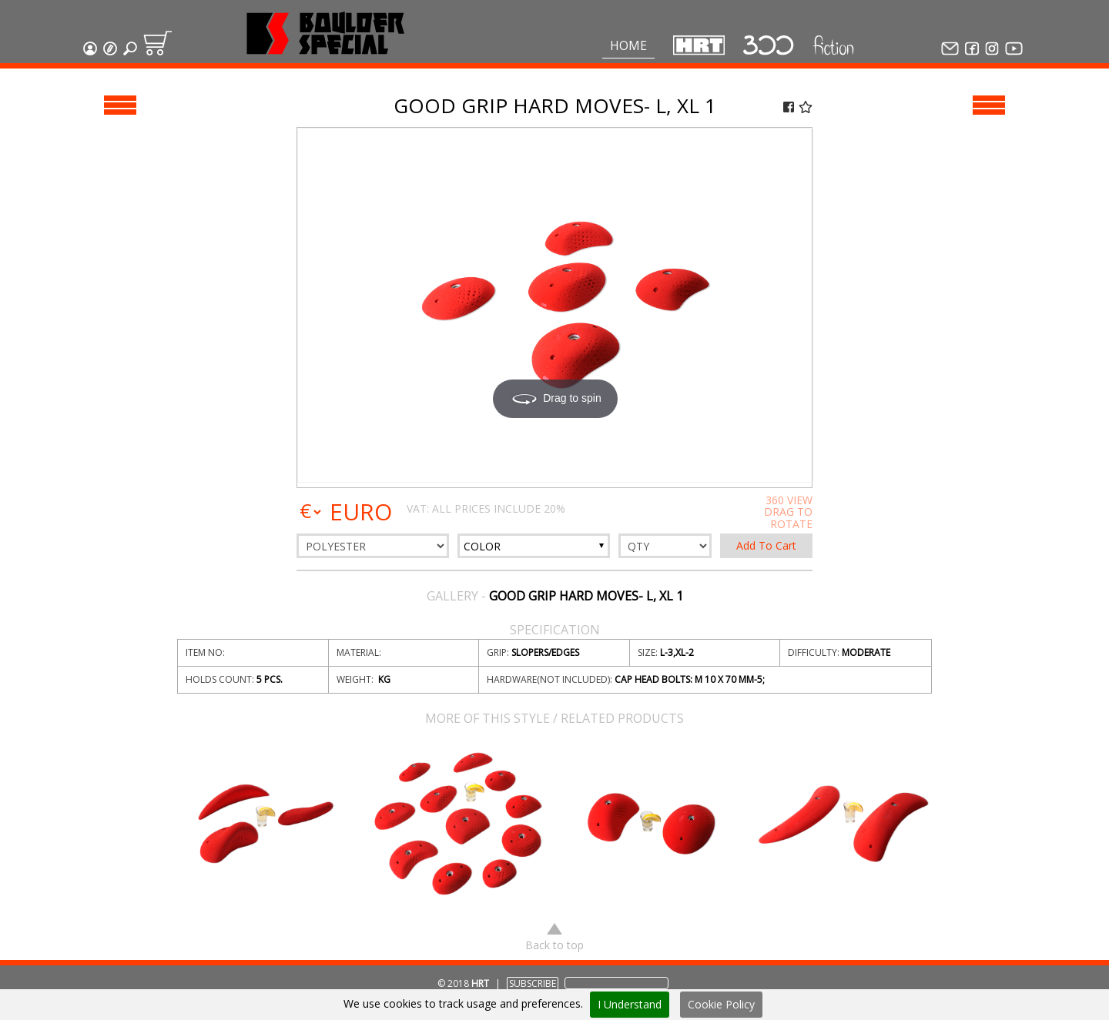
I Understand (630, 1004)
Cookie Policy (721, 1004)
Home (628, 45)
